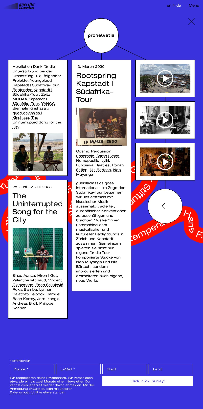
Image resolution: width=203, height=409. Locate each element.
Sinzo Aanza (24, 276)
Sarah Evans (108, 156)
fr (174, 5)
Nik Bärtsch (100, 170)
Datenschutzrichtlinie (26, 392)
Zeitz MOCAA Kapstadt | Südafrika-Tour (31, 99)
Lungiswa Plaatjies (93, 165)
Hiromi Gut (47, 276)
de (178, 5)
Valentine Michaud (29, 280)
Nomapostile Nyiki (92, 160)
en (169, 5)
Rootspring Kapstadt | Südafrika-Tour (96, 87)
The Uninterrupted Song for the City (37, 122)
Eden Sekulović (49, 285)
